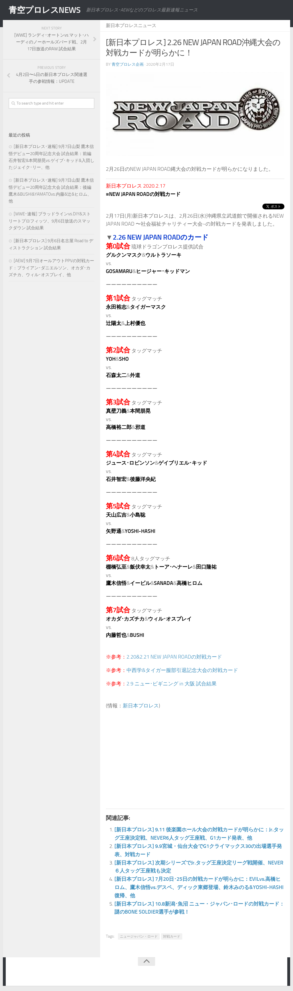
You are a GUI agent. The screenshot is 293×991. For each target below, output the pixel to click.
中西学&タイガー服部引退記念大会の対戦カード (182, 670)
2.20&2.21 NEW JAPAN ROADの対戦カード (174, 657)
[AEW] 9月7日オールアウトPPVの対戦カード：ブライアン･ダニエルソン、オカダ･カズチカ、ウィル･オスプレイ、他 (51, 267)
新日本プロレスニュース (131, 25)
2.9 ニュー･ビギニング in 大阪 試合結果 (171, 683)
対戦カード (171, 936)
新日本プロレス (141, 705)
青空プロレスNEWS (46, 10)
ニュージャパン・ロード (139, 936)
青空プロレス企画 (128, 64)
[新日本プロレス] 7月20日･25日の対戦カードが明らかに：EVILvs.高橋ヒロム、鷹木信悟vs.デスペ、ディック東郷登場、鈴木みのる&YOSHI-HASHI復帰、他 (199, 886)
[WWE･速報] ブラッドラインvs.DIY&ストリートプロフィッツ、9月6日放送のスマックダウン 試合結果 (50, 220)
